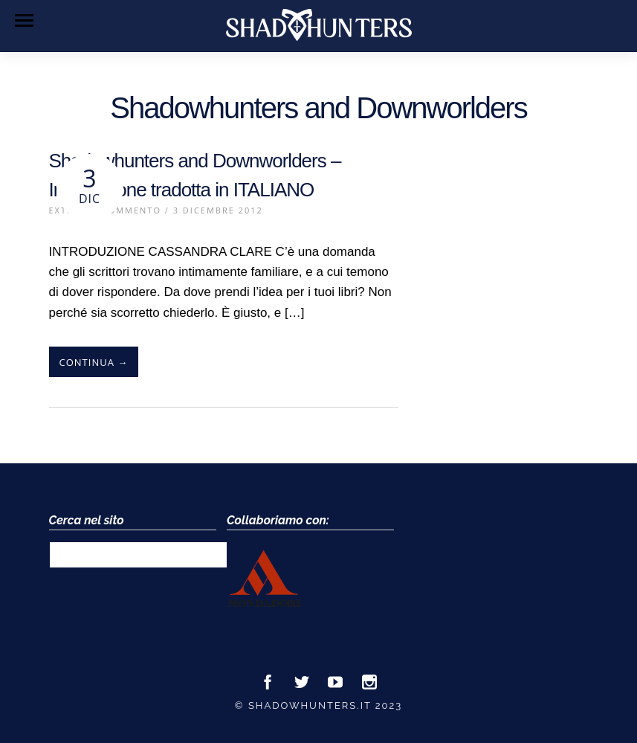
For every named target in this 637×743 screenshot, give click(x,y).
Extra (64, 210)
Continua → (94, 362)
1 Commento (126, 210)
